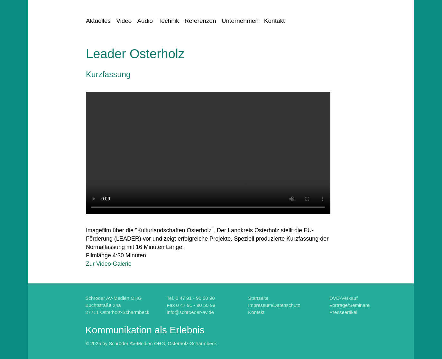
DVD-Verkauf (343, 298)
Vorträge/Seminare (349, 305)
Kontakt (274, 20)
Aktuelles (98, 20)
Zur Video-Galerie (109, 264)
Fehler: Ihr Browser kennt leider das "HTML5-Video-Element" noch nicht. (208, 153)
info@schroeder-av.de (190, 312)
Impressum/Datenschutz (274, 305)
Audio (145, 20)
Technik (168, 20)
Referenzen (200, 20)
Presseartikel (343, 312)
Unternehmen (240, 20)
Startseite (258, 298)
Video (124, 20)
